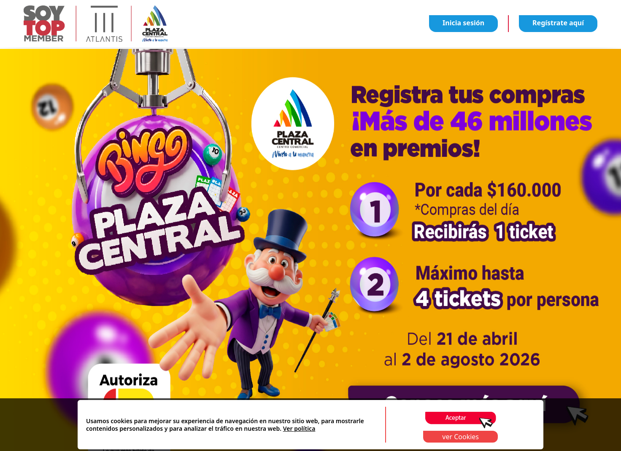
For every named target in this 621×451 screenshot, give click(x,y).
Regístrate (558, 22)
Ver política (299, 428)
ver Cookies (460, 436)
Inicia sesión (463, 22)
